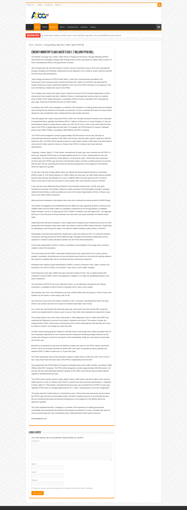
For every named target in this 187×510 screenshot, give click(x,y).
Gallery (39, 5)
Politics (44, 27)
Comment (35, 441)
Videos (93, 27)
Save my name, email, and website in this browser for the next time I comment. (63, 488)
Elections (84, 27)
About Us (30, 5)
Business (53, 27)
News (37, 27)
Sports (62, 27)
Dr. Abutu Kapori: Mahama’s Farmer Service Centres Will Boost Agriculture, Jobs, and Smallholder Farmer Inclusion (81, 35)
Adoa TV (58, 5)
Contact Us (48, 5)
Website (34, 480)
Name (34, 464)
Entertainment (73, 27)
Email (34, 472)
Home (30, 26)
